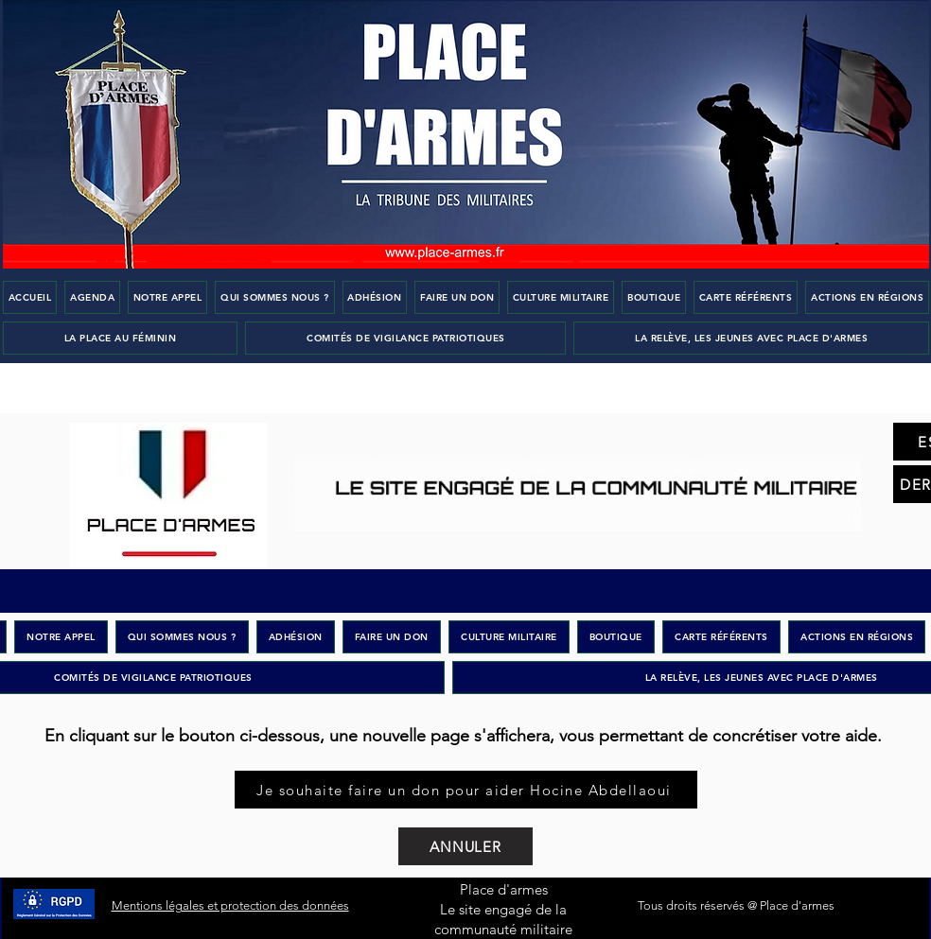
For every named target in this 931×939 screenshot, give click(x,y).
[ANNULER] (465, 846)
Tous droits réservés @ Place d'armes (736, 905)
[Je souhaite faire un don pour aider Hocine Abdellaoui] (466, 790)
